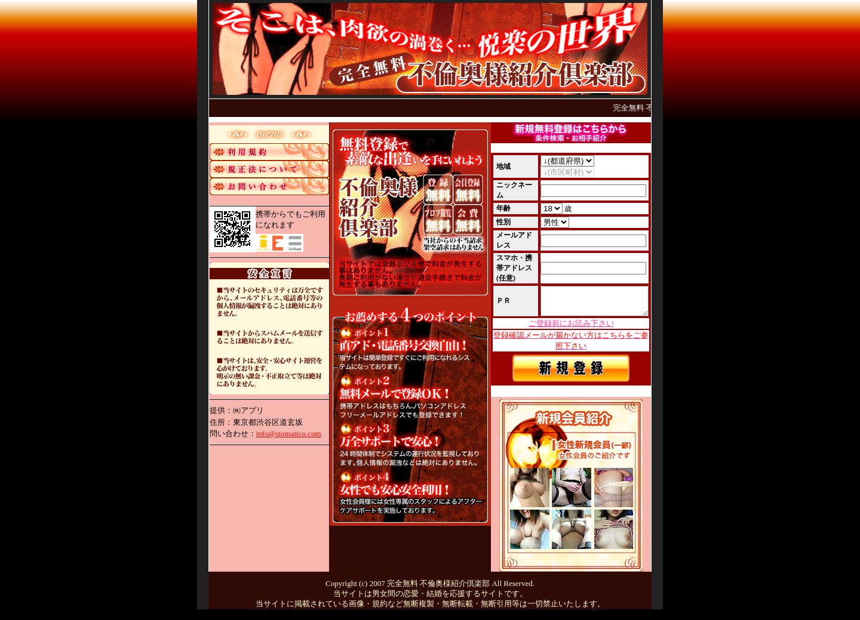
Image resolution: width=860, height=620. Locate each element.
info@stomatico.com (288, 433)
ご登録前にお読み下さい (571, 327)
